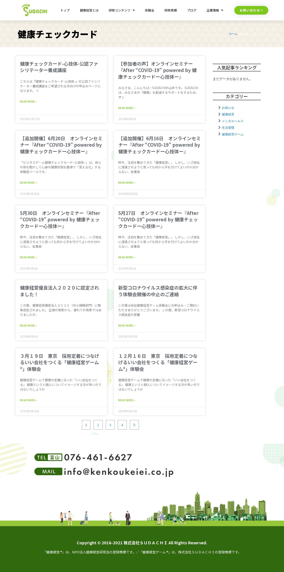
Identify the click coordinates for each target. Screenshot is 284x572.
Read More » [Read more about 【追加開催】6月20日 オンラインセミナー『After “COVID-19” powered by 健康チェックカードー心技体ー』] (28, 182)
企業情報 (215, 10)
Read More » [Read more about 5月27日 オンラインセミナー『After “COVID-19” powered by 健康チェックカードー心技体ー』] (126, 257)
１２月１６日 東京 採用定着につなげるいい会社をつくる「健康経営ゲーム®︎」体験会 (157, 362)
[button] (251, 10)
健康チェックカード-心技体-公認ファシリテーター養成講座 (59, 66)
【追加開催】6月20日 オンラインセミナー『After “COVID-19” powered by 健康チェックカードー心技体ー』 (61, 145)
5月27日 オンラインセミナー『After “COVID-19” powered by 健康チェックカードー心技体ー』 (158, 219)
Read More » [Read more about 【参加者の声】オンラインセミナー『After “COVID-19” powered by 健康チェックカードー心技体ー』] (126, 108)
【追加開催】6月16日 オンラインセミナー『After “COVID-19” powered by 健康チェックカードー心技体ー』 (159, 145)
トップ (65, 10)
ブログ (191, 10)
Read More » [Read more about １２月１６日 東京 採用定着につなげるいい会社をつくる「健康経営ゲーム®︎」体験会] (126, 400)
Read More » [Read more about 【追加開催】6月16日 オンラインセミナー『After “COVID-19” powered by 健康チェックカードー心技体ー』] (126, 182)
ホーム (233, 33)
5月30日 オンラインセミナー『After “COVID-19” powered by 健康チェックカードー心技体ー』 (60, 219)
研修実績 (170, 10)
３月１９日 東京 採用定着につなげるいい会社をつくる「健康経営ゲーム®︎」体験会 (59, 362)
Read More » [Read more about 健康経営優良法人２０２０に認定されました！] (28, 325)
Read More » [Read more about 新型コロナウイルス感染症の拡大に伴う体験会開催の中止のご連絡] (126, 325)
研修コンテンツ (122, 10)
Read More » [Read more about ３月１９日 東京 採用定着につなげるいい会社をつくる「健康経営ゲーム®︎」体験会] (28, 400)
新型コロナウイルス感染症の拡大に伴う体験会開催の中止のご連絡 (157, 290)
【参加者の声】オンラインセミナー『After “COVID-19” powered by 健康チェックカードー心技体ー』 (157, 70)
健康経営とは (89, 10)
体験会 (149, 10)
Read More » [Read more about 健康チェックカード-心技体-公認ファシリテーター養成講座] (28, 101)
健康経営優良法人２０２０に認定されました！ (59, 290)
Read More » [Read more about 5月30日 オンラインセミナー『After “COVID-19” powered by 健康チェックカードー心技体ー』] (28, 257)
